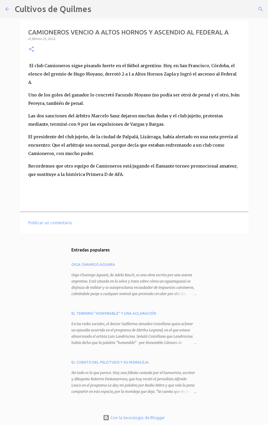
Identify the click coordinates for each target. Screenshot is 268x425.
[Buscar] (98, 9)
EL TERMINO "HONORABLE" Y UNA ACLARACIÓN (113, 313)
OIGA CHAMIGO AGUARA (93, 264)
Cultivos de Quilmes (53, 9)
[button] (31, 49)
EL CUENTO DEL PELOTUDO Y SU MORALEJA (110, 362)
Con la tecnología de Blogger (134, 417)
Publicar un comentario (50, 222)
